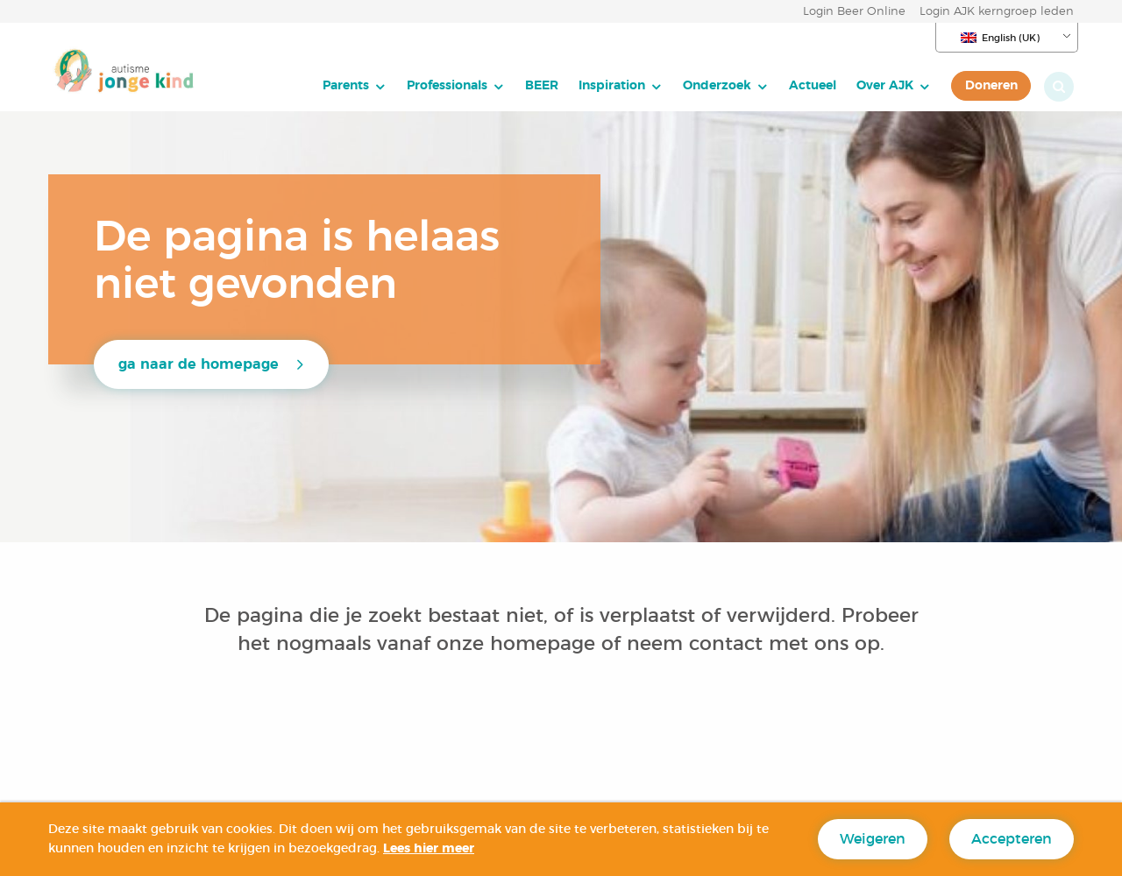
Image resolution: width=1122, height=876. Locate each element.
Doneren (991, 85)
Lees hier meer (428, 849)
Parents (346, 85)
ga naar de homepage (198, 364)
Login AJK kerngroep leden (997, 12)
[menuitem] (355, 86)
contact (726, 643)
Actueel (812, 85)
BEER (541, 85)
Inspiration (612, 85)
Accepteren (1011, 839)
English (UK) (1000, 37)
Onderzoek (717, 85)
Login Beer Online (854, 12)
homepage (545, 643)
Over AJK (884, 85)
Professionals (447, 85)
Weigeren (872, 839)
